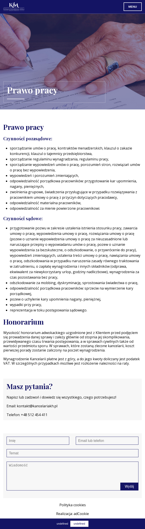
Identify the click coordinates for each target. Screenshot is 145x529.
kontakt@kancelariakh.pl (37, 406)
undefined (79, 523)
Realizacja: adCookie (72, 513)
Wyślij (129, 486)
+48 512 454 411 (34, 414)
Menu (132, 6)
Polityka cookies (72, 505)
